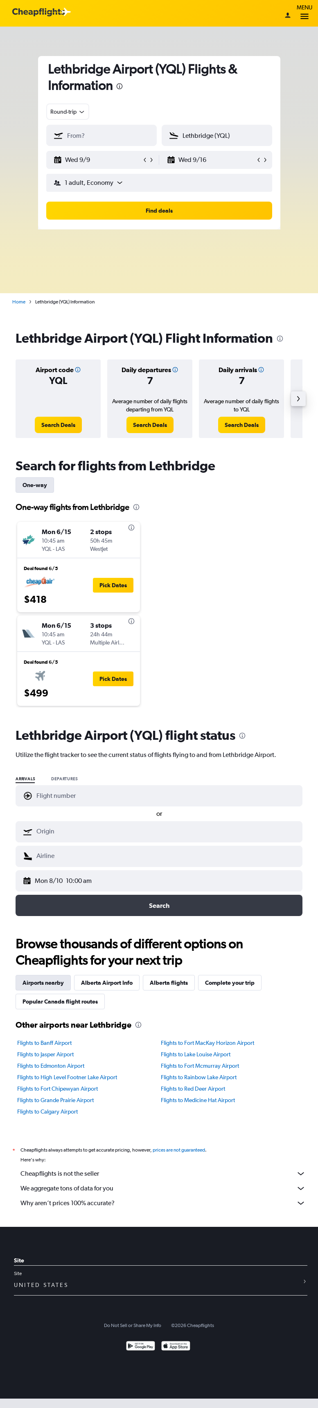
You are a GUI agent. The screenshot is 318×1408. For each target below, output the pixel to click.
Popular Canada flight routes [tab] (60, 1001)
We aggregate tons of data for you (163, 1188)
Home (18, 302)
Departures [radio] (64, 779)
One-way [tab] (35, 485)
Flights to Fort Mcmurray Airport (200, 1065)
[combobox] (68, 111)
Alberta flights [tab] (169, 982)
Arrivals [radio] (25, 779)
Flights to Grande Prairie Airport (55, 1100)
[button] (98, 159)
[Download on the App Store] (175, 1347)
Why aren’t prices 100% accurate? (163, 1203)
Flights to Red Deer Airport (193, 1088)
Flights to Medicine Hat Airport (198, 1100)
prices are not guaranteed (179, 1150)
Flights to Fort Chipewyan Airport (57, 1088)
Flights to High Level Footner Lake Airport (67, 1077)
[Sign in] (287, 16)
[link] (58, 425)
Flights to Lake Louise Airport (195, 1054)
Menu (304, 13)
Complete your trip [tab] (230, 982)
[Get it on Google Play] (140, 1347)
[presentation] (119, 86)
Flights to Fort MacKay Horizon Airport (207, 1043)
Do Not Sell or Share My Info (132, 1325)
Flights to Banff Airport (44, 1043)
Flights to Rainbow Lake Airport (199, 1077)
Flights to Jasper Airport (45, 1054)
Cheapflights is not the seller (163, 1174)
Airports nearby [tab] (43, 982)
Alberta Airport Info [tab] (107, 982)
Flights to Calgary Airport (47, 1111)
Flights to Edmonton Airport (50, 1065)
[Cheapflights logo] (38, 12)
